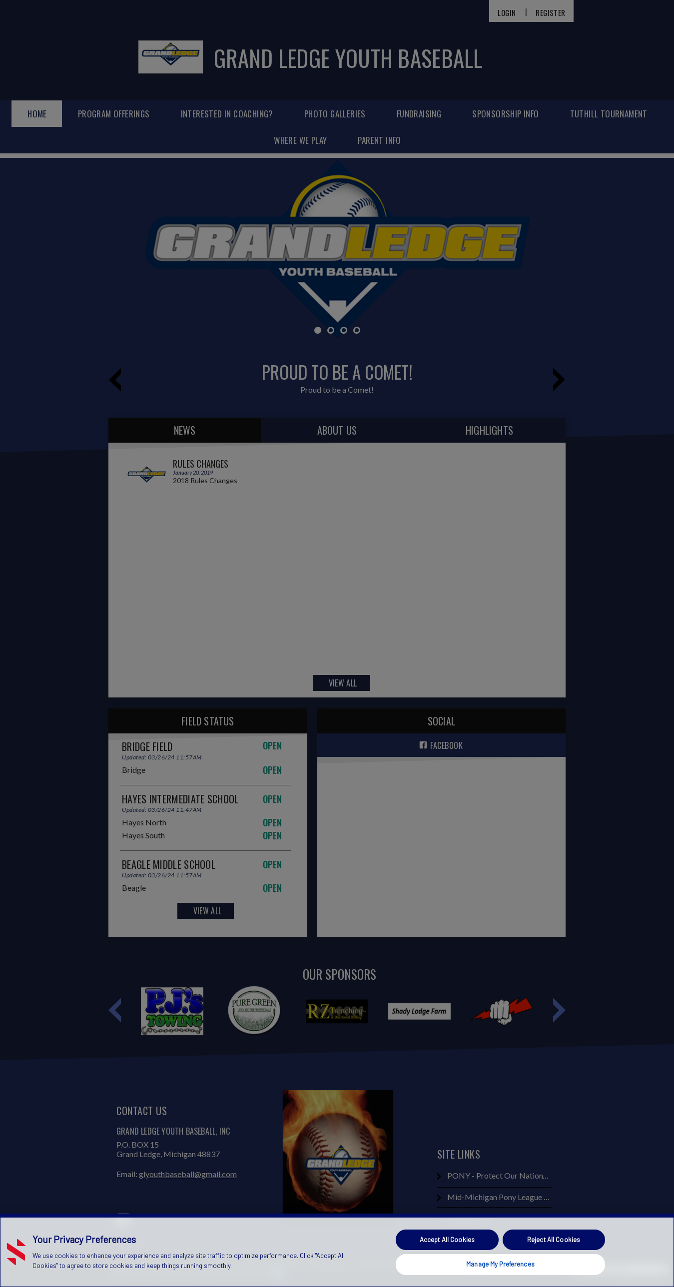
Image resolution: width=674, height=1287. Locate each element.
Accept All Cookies (447, 1240)
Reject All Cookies (553, 1240)
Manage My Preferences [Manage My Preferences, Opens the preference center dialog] (500, 1264)
